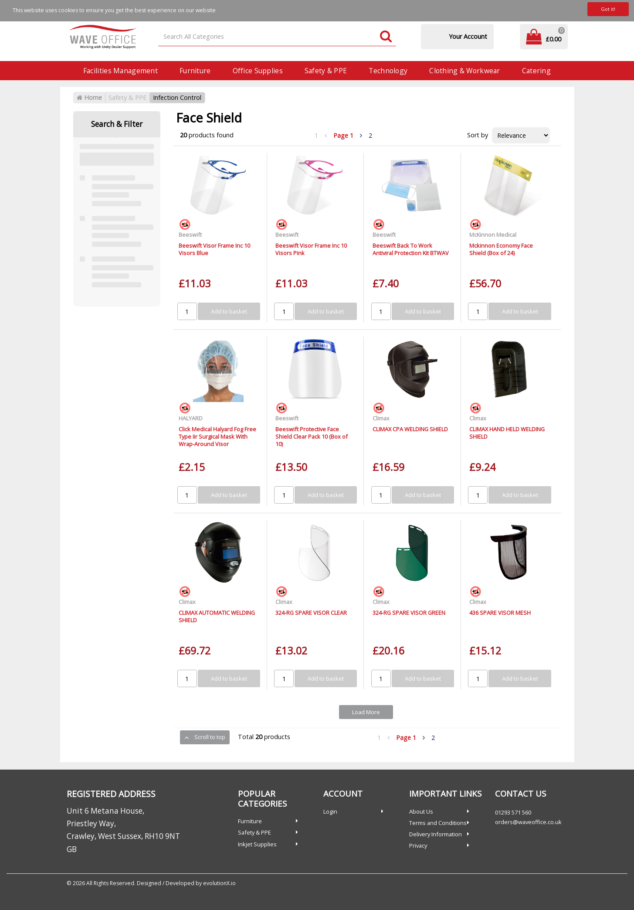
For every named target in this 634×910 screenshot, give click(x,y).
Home (89, 97)
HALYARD (191, 418)
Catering (536, 70)
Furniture (195, 70)
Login (330, 811)
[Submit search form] (385, 37)
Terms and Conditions (438, 823)
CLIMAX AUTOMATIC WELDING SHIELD (217, 616)
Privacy (418, 845)
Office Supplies (258, 70)
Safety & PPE (326, 70)
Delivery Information (435, 834)
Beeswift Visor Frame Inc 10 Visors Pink (311, 249)
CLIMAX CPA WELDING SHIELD (410, 429)
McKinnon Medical (492, 235)
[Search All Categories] (277, 36)
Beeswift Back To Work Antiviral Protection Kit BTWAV (411, 249)
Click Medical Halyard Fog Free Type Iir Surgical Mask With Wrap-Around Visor (217, 436)
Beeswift (190, 235)
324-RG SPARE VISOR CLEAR (311, 613)
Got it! (608, 9)
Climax (381, 418)
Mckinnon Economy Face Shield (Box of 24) (501, 249)
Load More (366, 712)
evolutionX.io (219, 883)
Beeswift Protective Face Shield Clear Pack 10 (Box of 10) (311, 436)
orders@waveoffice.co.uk (528, 822)
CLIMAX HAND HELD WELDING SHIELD (507, 432)
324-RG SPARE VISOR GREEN (409, 613)
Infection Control (177, 97)
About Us (421, 811)
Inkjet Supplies (257, 844)
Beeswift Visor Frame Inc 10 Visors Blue (214, 249)
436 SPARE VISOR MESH (500, 613)
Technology (388, 70)
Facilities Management (120, 70)
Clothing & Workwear (464, 70)
